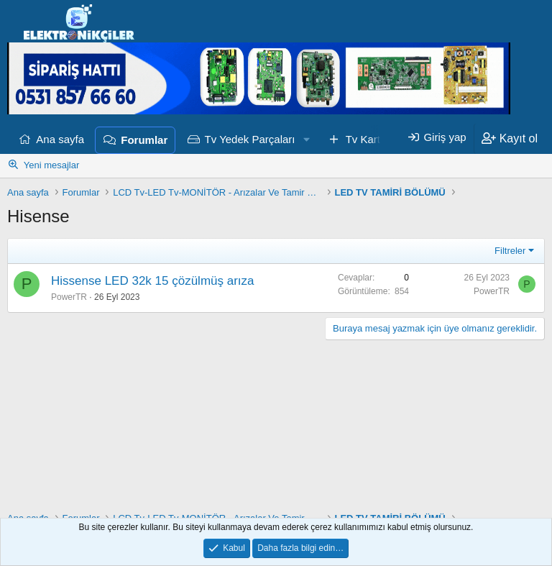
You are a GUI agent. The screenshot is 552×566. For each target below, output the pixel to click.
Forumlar (144, 140)
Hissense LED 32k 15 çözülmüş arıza (152, 281)
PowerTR (69, 297)
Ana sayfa (60, 139)
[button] (306, 139)
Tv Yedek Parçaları (250, 139)
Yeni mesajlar (52, 165)
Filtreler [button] (509, 250)
